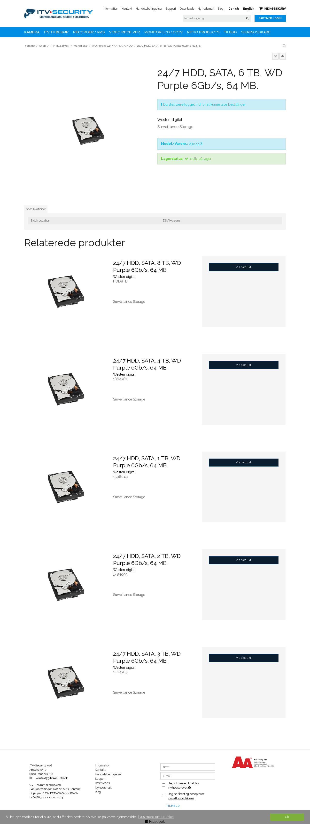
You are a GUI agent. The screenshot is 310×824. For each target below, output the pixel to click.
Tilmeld (173, 806)
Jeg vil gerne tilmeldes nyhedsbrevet (191, 785)
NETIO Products (203, 32)
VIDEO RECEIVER (124, 32)
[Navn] (187, 767)
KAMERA (31, 32)
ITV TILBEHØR (56, 32)
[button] (275, 56)
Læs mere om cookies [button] (156, 817)
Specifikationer (36, 209)
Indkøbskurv (272, 8)
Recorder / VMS (89, 32)
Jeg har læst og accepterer (186, 796)
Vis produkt (243, 267)
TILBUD (230, 32)
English (248, 8)
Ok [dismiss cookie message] (287, 817)
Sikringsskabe (256, 32)
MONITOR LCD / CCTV (163, 32)
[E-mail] (187, 776)
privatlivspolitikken (181, 798)
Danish (233, 8)
